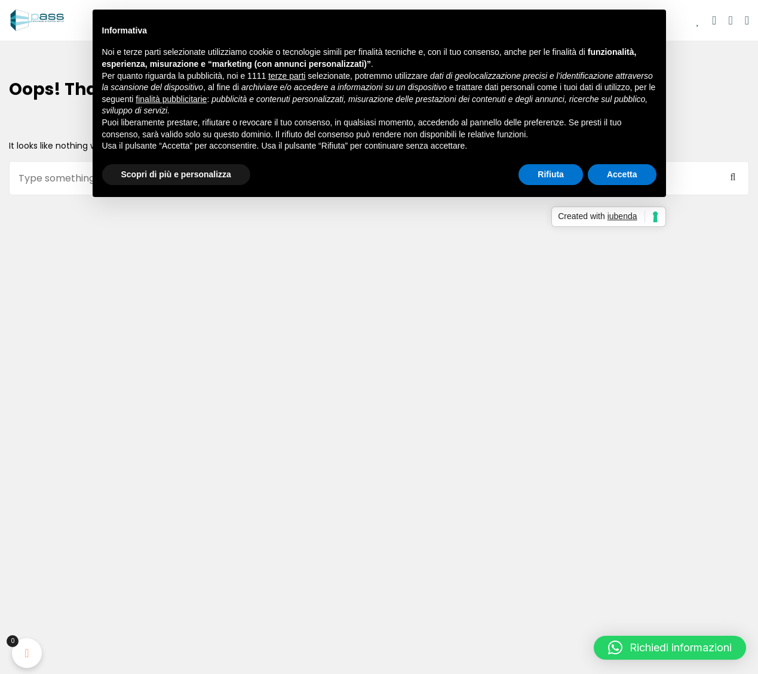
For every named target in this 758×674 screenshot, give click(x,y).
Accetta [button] (622, 174)
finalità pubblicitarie (171, 99)
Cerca (733, 177)
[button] (670, 648)
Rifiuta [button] (551, 174)
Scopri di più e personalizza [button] (176, 174)
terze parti (286, 76)
